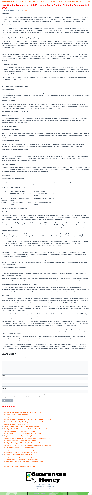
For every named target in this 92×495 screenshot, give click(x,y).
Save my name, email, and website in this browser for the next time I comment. (21, 397)
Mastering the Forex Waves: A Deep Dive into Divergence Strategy (21, 426)
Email (3, 382)
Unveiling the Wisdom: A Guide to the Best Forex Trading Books (20, 450)
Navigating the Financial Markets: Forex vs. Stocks (17, 424)
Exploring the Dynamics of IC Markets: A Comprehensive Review (21, 459)
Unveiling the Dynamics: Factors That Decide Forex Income (19, 431)
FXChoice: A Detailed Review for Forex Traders (16, 464)
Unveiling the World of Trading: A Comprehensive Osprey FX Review (22, 457)
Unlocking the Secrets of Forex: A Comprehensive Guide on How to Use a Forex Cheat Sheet (28, 429)
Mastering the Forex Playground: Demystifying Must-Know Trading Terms (23, 443)
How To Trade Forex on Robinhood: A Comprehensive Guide (20, 447)
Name (3, 375)
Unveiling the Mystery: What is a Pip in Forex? (16, 414)
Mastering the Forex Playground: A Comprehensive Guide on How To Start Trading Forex (27, 438)
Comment (4, 360)
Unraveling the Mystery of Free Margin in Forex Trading (18, 410)
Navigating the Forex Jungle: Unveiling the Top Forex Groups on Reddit (22, 412)
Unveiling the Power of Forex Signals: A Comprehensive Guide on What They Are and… (25, 1)
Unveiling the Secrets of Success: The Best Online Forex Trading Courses (70, 1)
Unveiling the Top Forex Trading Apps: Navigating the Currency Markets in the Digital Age (27, 445)
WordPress (40, 493)
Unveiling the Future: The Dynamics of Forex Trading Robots (20, 440)
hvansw (26, 10)
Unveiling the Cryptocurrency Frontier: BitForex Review (18, 454)
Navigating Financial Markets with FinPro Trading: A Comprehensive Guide (23, 461)
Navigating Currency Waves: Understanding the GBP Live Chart (20, 466)
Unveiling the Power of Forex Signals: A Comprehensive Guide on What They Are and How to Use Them (31, 422)
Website (4, 388)
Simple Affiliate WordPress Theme (52, 493)
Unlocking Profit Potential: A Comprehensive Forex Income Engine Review (23, 433)
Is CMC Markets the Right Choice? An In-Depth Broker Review (20, 452)
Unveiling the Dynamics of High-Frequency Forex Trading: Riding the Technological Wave (27, 419)
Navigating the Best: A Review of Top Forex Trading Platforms (20, 436)
